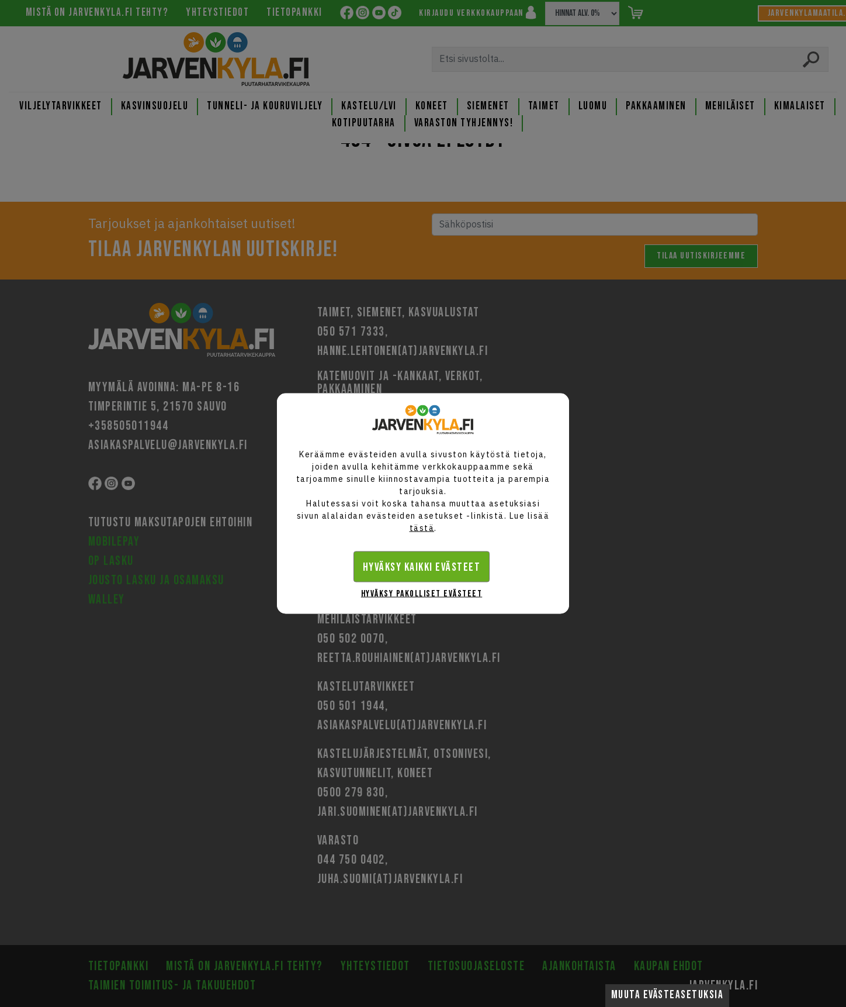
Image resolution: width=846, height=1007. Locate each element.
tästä (422, 528)
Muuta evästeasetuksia (667, 995)
